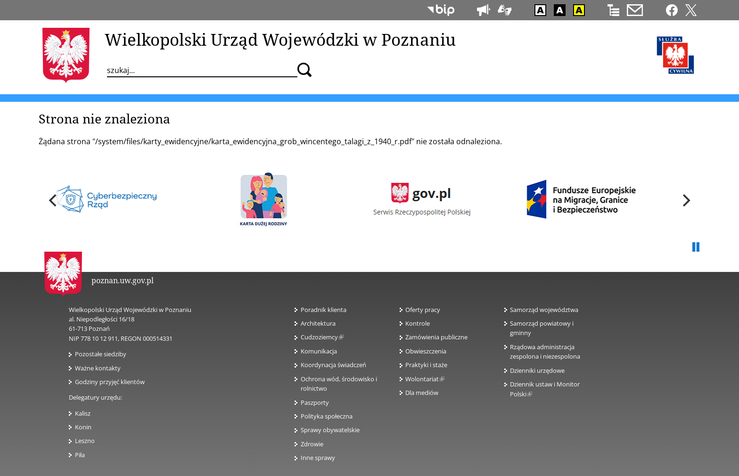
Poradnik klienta (323, 309)
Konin (83, 427)
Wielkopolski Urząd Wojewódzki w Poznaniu (280, 39)
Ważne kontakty (98, 368)
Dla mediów (421, 392)
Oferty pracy (422, 309)
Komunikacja (319, 351)
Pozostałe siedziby (100, 354)
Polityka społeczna (327, 416)
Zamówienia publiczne (436, 337)
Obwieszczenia (425, 351)
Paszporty (315, 402)
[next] (685, 200)
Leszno (85, 440)
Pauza (695, 247)
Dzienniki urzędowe (537, 370)
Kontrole (417, 323)
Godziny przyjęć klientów (110, 382)
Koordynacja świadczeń (333, 365)
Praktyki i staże (426, 365)
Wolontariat (424, 379)
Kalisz (82, 413)
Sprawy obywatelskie (330, 430)
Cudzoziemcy (322, 337)
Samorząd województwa (544, 309)
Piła (80, 455)
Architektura (318, 323)
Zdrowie (312, 444)
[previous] (53, 200)
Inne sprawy (318, 457)
